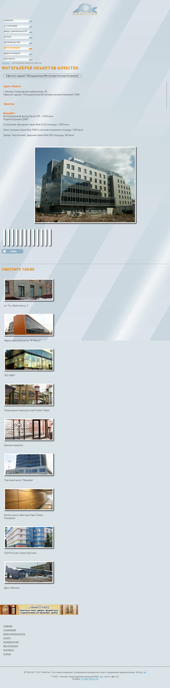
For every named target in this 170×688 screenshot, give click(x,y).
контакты (9, 58)
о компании (10, 25)
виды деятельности (15, 31)
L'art (144, 672)
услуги (7, 36)
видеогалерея (12, 53)
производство (12, 42)
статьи (7, 654)
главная (8, 20)
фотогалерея (12, 47)
